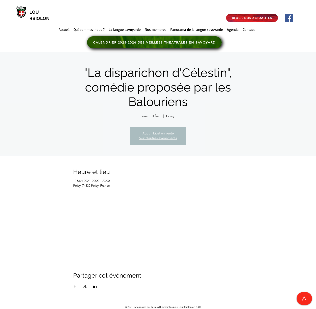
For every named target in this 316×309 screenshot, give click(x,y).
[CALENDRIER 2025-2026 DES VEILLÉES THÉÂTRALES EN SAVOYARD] (154, 42)
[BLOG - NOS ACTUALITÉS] (252, 18)
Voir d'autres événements (158, 138)
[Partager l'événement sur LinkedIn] (95, 286)
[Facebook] (289, 18)
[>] (304, 298)
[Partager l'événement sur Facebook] (75, 286)
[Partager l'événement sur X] (85, 286)
